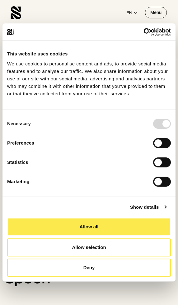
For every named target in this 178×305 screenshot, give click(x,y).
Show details (144, 207)
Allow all (89, 226)
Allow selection (89, 247)
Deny (89, 267)
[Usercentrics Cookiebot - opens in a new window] (143, 32)
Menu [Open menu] (156, 12)
